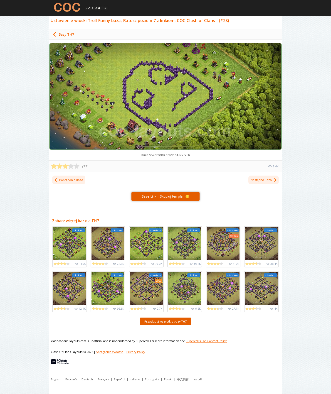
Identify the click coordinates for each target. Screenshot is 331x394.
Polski (168, 379)
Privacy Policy (135, 352)
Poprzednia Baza (68, 180)
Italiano (135, 379)
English (56, 379)
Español (119, 379)
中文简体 (183, 379)
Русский (71, 379)
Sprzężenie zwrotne (110, 352)
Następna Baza (264, 180)
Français (103, 379)
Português (152, 379)
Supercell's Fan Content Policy (206, 341)
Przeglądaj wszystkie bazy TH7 (165, 321)
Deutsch (87, 379)
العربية (198, 379)
